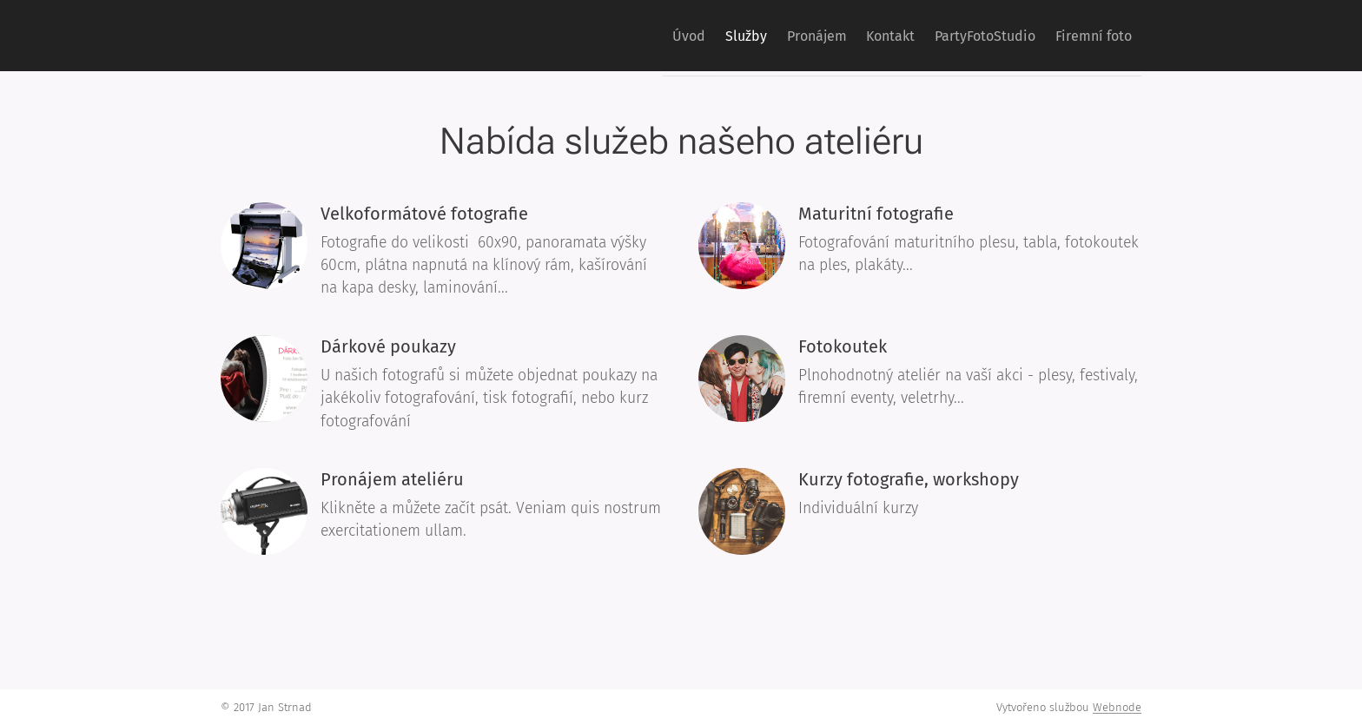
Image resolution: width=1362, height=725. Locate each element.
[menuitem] (625, 35)
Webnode (1117, 707)
